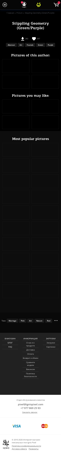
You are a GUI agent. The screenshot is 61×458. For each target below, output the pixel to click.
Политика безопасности (30, 375)
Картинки (50, 346)
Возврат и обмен (30, 358)
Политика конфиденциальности (26, 446)
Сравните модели (30, 364)
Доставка (30, 349)
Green (40, 45)
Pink (23, 321)
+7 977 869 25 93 (31, 408)
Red (48, 321)
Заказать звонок (29, 412)
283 (24, 39)
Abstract (11, 45)
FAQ (10, 346)
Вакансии (30, 369)
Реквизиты (34, 449)
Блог (10, 342)
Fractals (30, 45)
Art (21, 45)
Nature (39, 321)
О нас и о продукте (30, 344)
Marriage (12, 321)
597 (36, 39)
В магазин (10, 338)
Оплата (30, 354)
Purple (50, 45)
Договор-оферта (19, 449)
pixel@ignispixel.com (30, 404)
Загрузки (51, 342)
